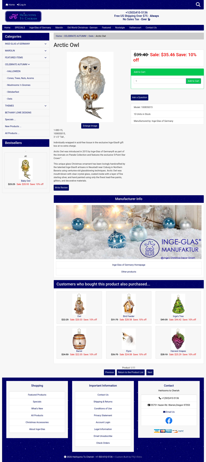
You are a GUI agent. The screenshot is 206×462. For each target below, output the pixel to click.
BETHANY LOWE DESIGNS (18, 112)
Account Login (103, 422)
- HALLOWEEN (12, 71)
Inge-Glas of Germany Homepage (128, 265)
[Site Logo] (35, 16)
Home (10, 4)
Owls (91, 36)
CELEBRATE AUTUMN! (75, 36)
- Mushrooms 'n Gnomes (17, 85)
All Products (37, 415)
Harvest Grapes (178, 351)
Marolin (59, 27)
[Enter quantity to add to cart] (160, 81)
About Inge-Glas (37, 429)
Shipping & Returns (103, 401)
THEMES (25, 105)
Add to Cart (193, 81)
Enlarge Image (90, 125)
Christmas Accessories (37, 422)
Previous (109, 372)
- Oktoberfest (12, 92)
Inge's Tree (178, 316)
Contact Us (151, 27)
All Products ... (12, 133)
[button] (198, 4)
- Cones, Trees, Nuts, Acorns (19, 78)
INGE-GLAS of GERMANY (25, 43)
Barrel (79, 351)
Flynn (128, 351)
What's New (37, 408)
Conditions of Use (103, 408)
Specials (37, 401)
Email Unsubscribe (103, 436)
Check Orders (103, 443)
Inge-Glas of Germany (40, 27)
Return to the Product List (130, 372)
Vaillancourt (135, 27)
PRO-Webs (136, 457)
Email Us (169, 412)
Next (150, 372)
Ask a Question (139, 97)
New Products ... (13, 126)
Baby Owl (26, 170)
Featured (106, 27)
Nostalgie (120, 27)
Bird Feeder (128, 316)
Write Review (61, 187)
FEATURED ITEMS (25, 57)
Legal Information (103, 429)
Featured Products (37, 394)
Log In (21, 4)
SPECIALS (20, 27)
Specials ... (10, 119)
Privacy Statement (103, 415)
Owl (79, 316)
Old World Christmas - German (82, 27)
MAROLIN (25, 50)
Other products (128, 271)
